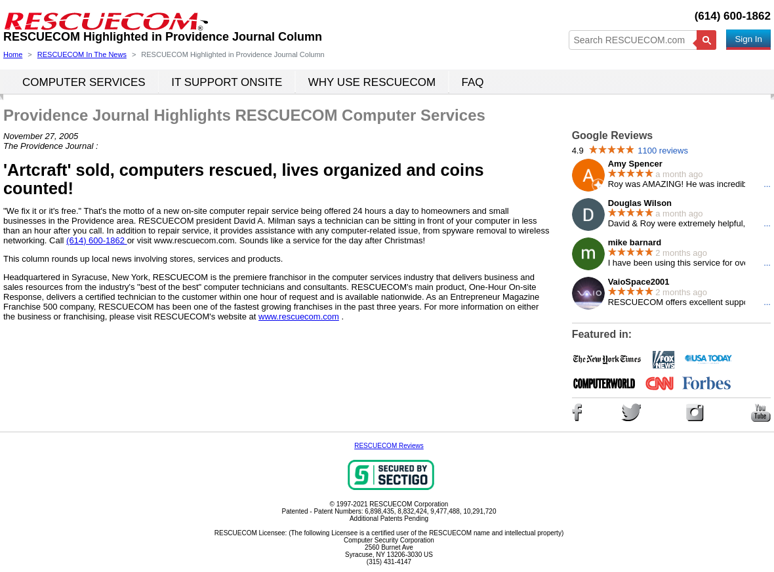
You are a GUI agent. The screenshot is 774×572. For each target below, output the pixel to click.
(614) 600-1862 (733, 16)
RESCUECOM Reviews (389, 445)
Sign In (748, 39)
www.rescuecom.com (298, 316)
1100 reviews (663, 150)
